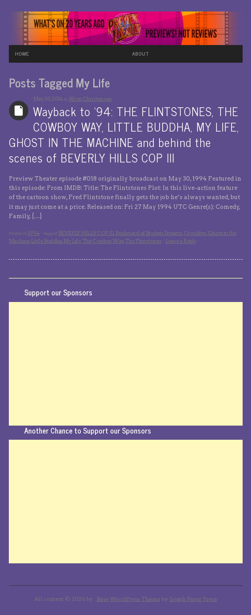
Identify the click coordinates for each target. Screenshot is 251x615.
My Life (72, 241)
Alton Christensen (90, 99)
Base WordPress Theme (128, 599)
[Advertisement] (126, 364)
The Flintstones (143, 241)
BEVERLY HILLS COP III (86, 233)
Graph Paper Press (193, 599)
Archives (19, 111)
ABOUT (140, 53)
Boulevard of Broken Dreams (149, 233)
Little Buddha (46, 241)
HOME (22, 53)
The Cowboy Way (103, 241)
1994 (34, 233)
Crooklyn (195, 233)
